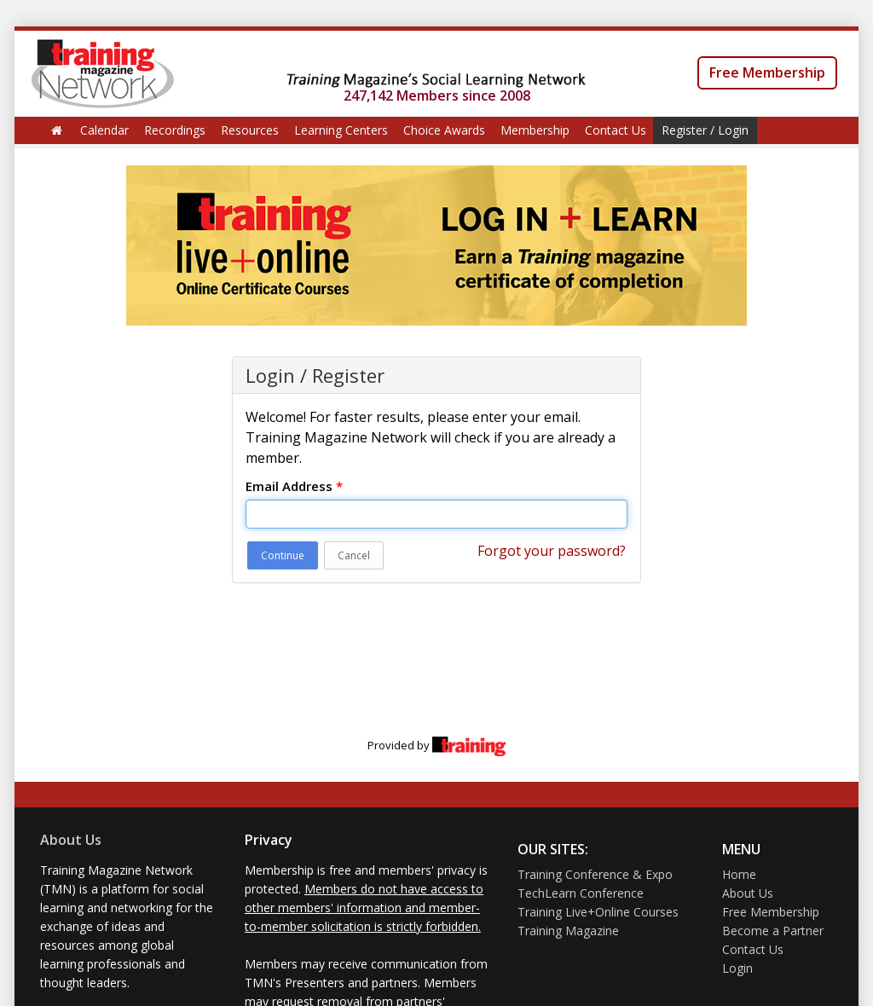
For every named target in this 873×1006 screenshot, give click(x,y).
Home (739, 874)
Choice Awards (444, 130)
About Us (70, 839)
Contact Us (615, 130)
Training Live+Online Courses (598, 912)
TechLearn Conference (580, 893)
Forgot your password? (551, 550)
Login (737, 968)
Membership (534, 130)
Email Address (294, 485)
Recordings (174, 130)
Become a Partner (773, 930)
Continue (282, 555)
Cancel (354, 555)
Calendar (104, 130)
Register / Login (705, 130)
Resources (250, 130)
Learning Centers (341, 130)
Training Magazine (568, 930)
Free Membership (767, 72)
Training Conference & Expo (595, 874)
